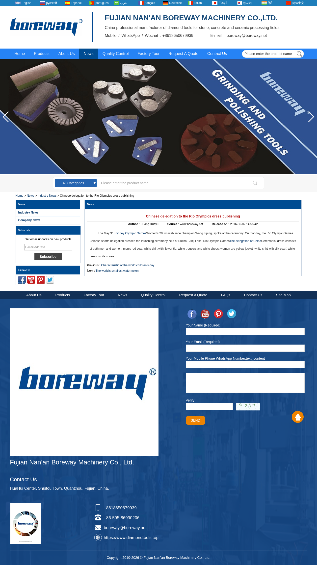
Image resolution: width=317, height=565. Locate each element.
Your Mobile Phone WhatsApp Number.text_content (225, 358)
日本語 (222, 3)
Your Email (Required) (203, 342)
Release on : (221, 224)
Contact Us (217, 54)
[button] (311, 116)
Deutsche (175, 3)
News (89, 54)
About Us (66, 54)
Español (76, 3)
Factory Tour (148, 54)
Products (42, 54)
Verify (190, 400)
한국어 (247, 3)
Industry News (47, 195)
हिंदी (270, 3)
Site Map (283, 295)
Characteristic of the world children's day (127, 265)
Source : (173, 224)
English (26, 3)
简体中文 (298, 3)
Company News (29, 220)
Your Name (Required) (203, 325)
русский (51, 3)
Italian (198, 3)
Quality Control (116, 54)
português (101, 3)
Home (19, 54)
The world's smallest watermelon (117, 270)
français (150, 3)
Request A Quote (183, 54)
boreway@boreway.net (125, 527)
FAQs (225, 295)
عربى (123, 3)
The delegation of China (245, 241)
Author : (134, 224)
